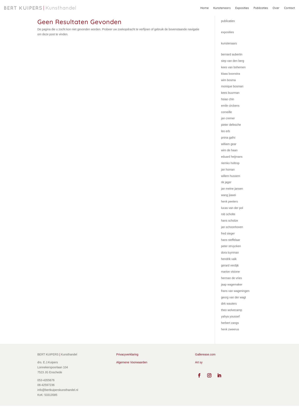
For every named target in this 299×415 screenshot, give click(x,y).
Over (276, 8)
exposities (227, 41)
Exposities (242, 8)
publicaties (228, 30)
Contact (289, 8)
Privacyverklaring (127, 363)
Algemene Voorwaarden (131, 371)
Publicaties (261, 8)
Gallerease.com (205, 363)
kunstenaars (229, 52)
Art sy (199, 371)
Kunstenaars (222, 8)
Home (204, 8)
